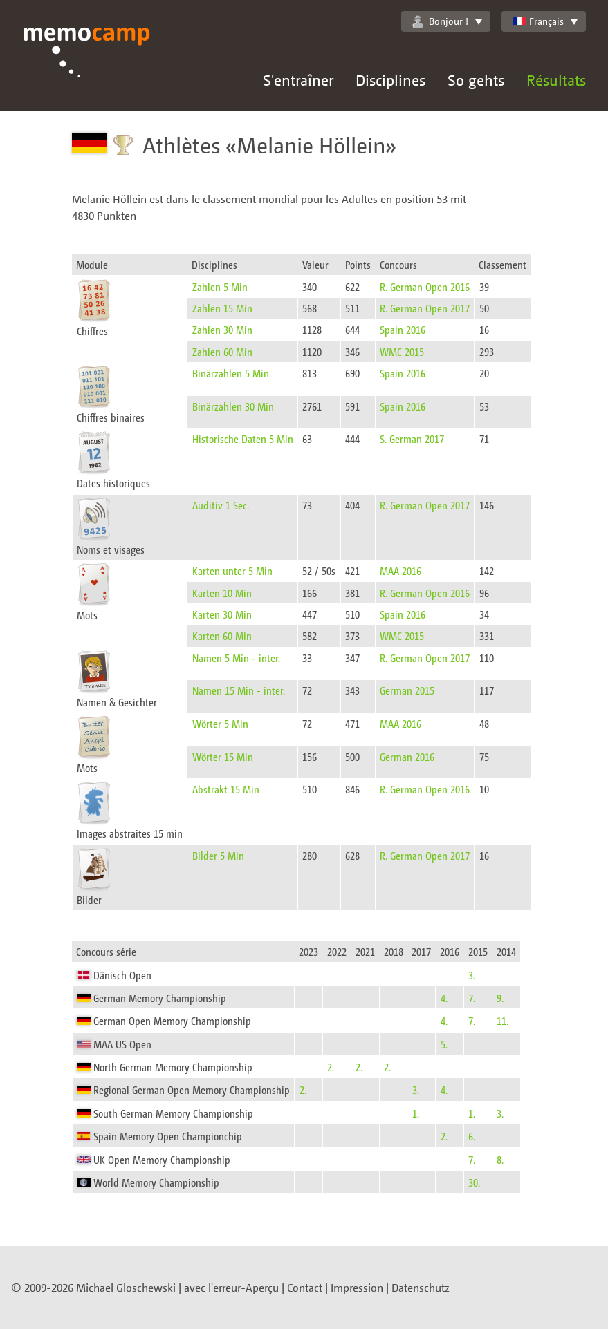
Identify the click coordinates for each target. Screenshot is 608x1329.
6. (471, 1136)
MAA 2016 (400, 570)
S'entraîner (298, 79)
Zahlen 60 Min (222, 351)
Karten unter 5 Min (232, 570)
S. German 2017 (412, 438)
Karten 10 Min (222, 592)
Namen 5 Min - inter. (236, 657)
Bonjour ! (440, 21)
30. (474, 1182)
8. (500, 1159)
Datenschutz (420, 1287)
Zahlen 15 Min (222, 308)
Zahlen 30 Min (222, 329)
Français (538, 21)
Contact (304, 1287)
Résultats (556, 79)
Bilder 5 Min (218, 855)
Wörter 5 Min (220, 723)
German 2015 (407, 690)
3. (471, 975)
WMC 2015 (402, 351)
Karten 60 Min (222, 635)
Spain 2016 (402, 329)
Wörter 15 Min (222, 756)
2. (330, 1066)
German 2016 (407, 756)
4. (444, 997)
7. (471, 997)
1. (415, 1113)
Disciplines (390, 79)
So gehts (476, 79)
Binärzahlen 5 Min (230, 373)
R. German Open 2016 (425, 286)
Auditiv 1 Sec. (220, 505)
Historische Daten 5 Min (242, 438)
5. (444, 1044)
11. (502, 1020)
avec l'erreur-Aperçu (231, 1287)
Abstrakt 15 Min (225, 789)
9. (500, 997)
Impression (357, 1287)
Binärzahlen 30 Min (233, 406)
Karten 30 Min (222, 614)
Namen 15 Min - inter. (238, 690)
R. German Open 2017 (425, 308)
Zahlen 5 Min (220, 286)
